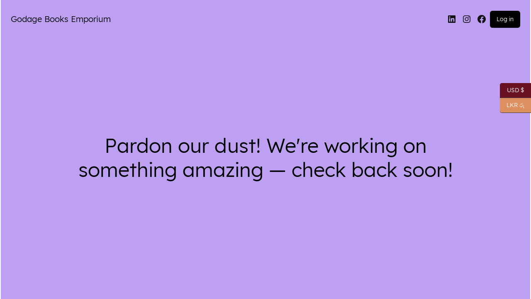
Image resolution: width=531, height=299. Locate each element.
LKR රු (512, 105)
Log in (505, 19)
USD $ (512, 90)
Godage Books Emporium (61, 19)
